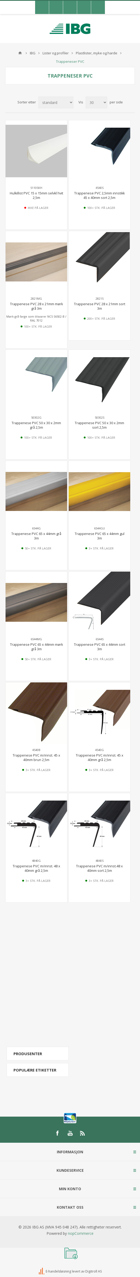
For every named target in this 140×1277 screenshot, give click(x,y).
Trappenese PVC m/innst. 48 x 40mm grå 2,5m (36, 868)
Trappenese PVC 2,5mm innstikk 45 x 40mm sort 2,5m (99, 195)
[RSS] (82, 1133)
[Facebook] (57, 1133)
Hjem (20, 53)
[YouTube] (70, 1133)
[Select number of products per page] (96, 102)
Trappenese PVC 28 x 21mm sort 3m (99, 306)
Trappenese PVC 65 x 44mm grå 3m (36, 536)
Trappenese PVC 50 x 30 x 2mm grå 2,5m (36, 425)
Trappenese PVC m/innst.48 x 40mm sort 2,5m (99, 868)
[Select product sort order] (55, 102)
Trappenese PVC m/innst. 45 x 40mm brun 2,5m (36, 757)
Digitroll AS (93, 1271)
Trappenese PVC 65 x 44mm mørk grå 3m (36, 646)
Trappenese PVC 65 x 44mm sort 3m (99, 646)
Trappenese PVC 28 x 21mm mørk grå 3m (36, 306)
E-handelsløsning (58, 1271)
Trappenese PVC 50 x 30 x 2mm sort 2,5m (99, 425)
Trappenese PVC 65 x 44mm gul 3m (99, 536)
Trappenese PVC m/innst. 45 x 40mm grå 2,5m (99, 757)
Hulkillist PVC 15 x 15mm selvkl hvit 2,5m (36, 195)
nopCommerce (81, 1233)
